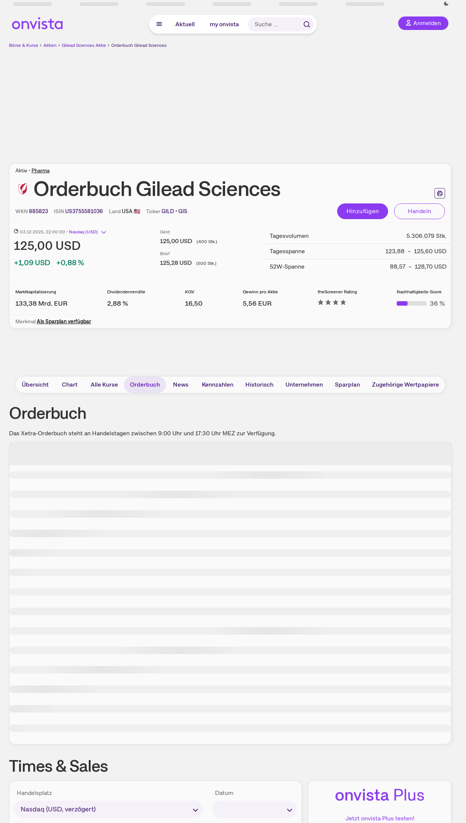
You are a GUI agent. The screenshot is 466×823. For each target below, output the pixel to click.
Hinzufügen (363, 211)
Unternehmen (304, 384)
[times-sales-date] (255, 809)
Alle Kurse (104, 384)
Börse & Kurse (23, 45)
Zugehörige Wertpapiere (405, 384)
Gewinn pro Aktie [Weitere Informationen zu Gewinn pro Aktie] (260, 292)
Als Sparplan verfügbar (64, 321)
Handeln (420, 211)
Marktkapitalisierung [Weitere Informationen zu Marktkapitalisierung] (35, 292)
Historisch (259, 384)
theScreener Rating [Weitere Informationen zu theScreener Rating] (337, 292)
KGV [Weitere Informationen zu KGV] (189, 292)
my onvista (224, 24)
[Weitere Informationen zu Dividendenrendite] (117, 303)
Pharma (40, 170)
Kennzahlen (217, 384)
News (180, 384)
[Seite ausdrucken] (440, 193)
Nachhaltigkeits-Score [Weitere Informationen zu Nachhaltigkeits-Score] (419, 292)
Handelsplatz (34, 793)
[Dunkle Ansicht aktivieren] (446, 4)
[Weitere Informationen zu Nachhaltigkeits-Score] (421, 303)
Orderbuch (145, 384)
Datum (224, 793)
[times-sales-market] (108, 809)
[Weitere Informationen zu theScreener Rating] (332, 303)
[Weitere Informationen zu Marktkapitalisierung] (41, 303)
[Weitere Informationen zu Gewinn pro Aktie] (257, 303)
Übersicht (35, 384)
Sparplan (347, 384)
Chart (70, 384)
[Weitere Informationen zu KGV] (194, 303)
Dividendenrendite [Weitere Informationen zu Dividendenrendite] (126, 292)
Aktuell (185, 24)
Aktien (50, 45)
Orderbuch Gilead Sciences (139, 45)
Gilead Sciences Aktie (84, 45)
